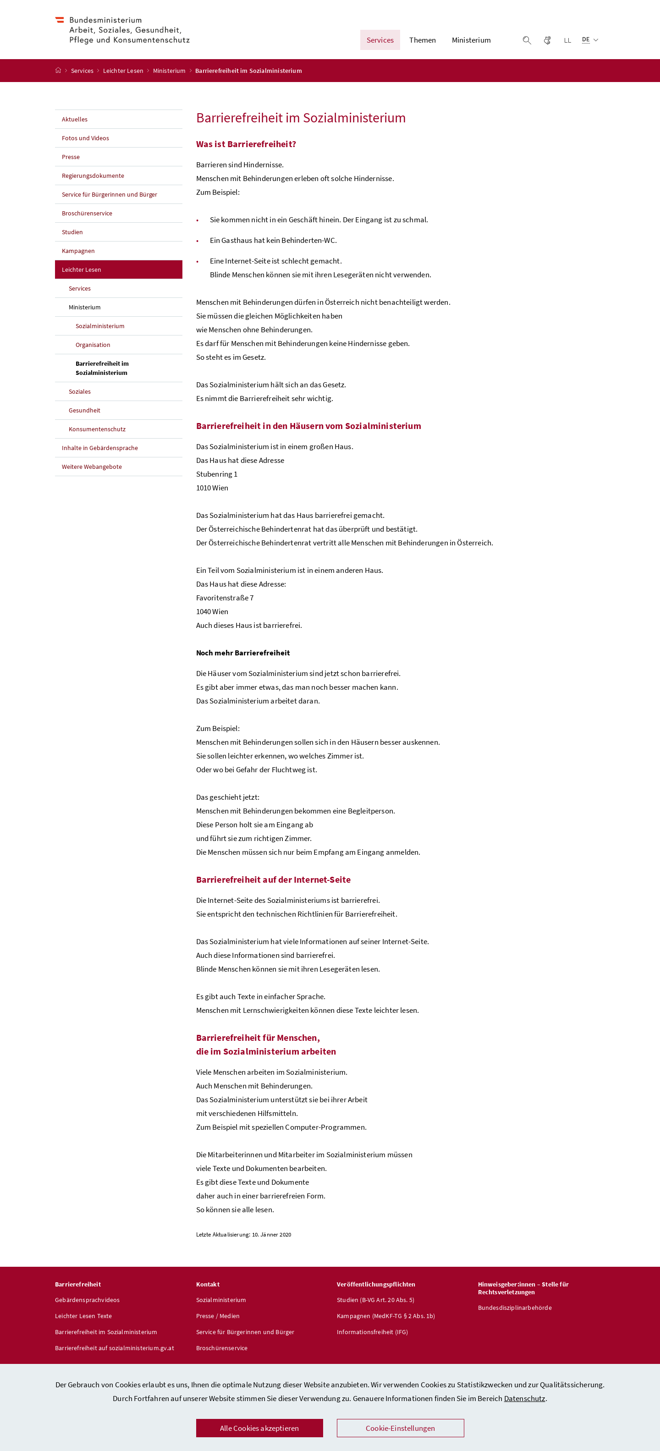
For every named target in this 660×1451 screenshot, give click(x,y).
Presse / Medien (218, 1320)
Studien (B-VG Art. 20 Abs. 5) (375, 1304)
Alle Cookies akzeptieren (259, 1428)
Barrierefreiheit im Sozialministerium (123, 372)
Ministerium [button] (471, 42)
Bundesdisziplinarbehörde (515, 1312)
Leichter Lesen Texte (83, 1320)
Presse (71, 161)
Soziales (80, 395)
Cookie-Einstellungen (400, 1428)
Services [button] (380, 42)
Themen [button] (422, 42)
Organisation (93, 349)
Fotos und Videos (85, 142)
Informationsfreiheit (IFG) (372, 1336)
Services (83, 75)
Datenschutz (524, 1398)
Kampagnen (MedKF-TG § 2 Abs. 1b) (386, 1320)
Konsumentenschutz (97, 433)
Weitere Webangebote (92, 471)
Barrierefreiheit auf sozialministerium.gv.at (114, 1352)
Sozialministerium (100, 330)
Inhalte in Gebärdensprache (100, 452)
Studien (72, 236)
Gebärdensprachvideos (87, 1304)
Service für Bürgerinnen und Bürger (109, 198)
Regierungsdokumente (93, 180)
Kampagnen (78, 255)
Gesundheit (84, 414)
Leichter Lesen (124, 75)
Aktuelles (75, 123)
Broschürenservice (87, 217)
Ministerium (170, 75)
